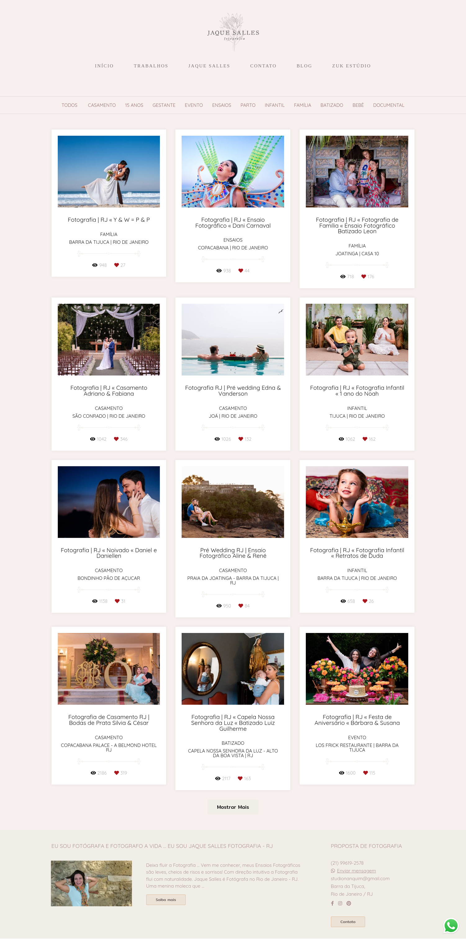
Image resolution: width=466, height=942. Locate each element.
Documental (389, 105)
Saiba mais (166, 900)
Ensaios (221, 105)
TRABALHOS (151, 65)
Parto (248, 105)
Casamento (102, 105)
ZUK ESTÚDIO (351, 65)
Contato (348, 922)
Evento (194, 105)
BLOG (304, 65)
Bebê (358, 105)
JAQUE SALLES (209, 65)
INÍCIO (104, 65)
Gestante (163, 105)
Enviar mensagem (356, 870)
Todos (69, 105)
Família (302, 105)
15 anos (134, 105)
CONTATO (263, 65)
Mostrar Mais (233, 807)
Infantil (275, 105)
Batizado (331, 105)
